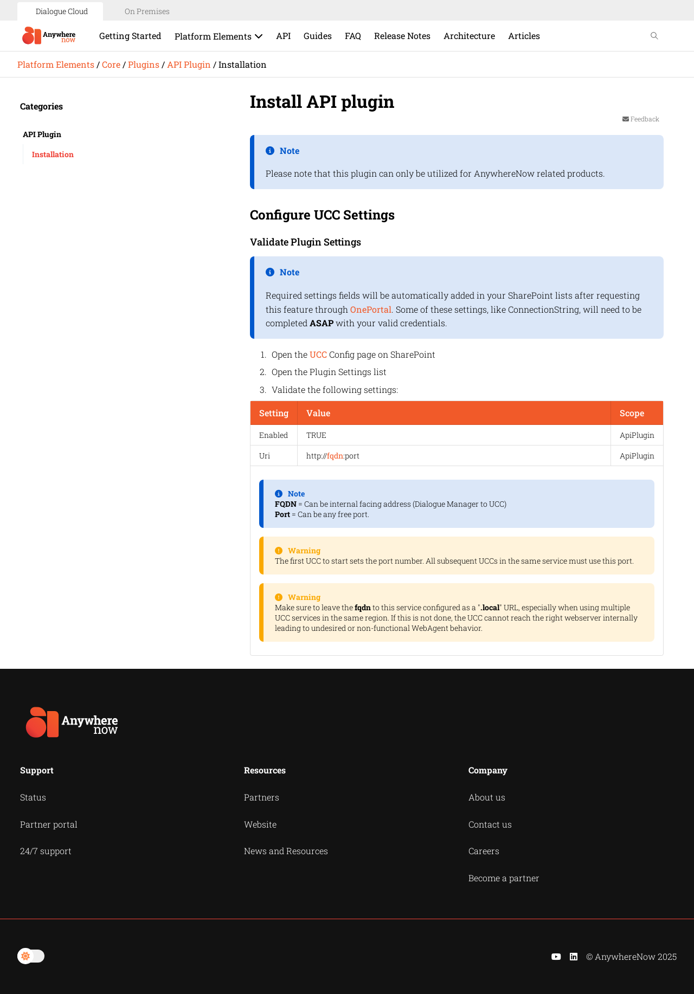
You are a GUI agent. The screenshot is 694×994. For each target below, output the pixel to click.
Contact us (490, 824)
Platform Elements (55, 64)
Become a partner (503, 877)
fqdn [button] (335, 455)
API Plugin (189, 64)
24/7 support (46, 850)
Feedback (640, 118)
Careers (483, 850)
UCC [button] (318, 354)
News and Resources (286, 850)
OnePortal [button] (370, 309)
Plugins (143, 64)
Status (33, 797)
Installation (53, 154)
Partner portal (49, 824)
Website (260, 824)
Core (111, 64)
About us (486, 797)
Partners (261, 797)
